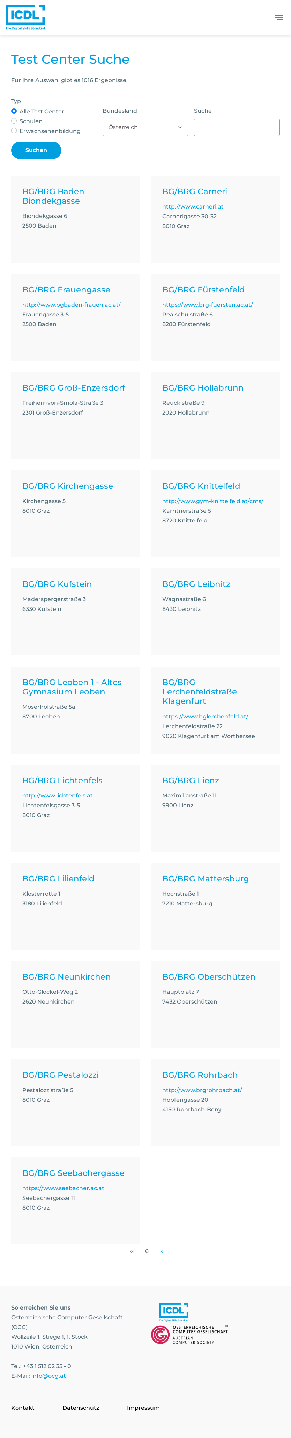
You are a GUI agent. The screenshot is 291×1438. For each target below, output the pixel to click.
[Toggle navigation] (279, 17)
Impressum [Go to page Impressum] (143, 1408)
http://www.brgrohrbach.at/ (202, 1090)
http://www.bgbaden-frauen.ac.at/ (71, 304)
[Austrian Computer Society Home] (25, 17)
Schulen (31, 121)
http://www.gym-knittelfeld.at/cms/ (212, 501)
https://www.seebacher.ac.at (63, 1188)
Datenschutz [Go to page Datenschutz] (80, 1408)
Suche (203, 111)
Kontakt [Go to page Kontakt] (23, 1408)
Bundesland (120, 111)
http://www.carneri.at (193, 206)
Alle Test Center (42, 111)
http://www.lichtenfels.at (57, 795)
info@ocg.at (48, 1376)
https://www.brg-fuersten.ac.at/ (207, 304)
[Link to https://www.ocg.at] (189, 1336)
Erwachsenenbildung (50, 131)
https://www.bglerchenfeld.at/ (205, 716)
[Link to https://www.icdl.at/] (174, 1314)
